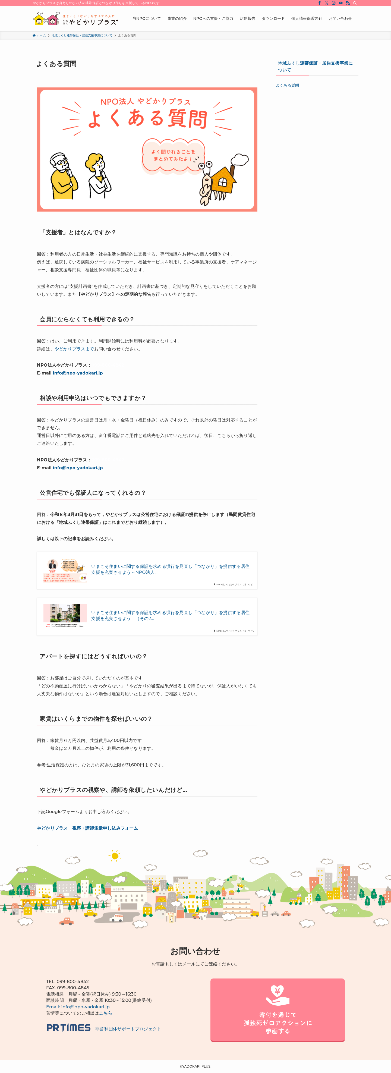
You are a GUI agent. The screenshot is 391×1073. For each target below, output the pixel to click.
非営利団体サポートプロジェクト (103, 1028)
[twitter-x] (326, 3)
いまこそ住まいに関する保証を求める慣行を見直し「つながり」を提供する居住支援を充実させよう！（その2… (170, 615)
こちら (105, 1013)
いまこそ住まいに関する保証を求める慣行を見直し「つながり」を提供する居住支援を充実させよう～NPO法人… (170, 569)
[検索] (354, 3)
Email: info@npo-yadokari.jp (78, 1006)
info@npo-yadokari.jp (78, 373)
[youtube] (340, 3)
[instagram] (333, 3)
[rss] (347, 3)
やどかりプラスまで (74, 348)
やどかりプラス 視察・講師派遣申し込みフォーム (87, 828)
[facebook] (319, 3)
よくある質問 (287, 85)
